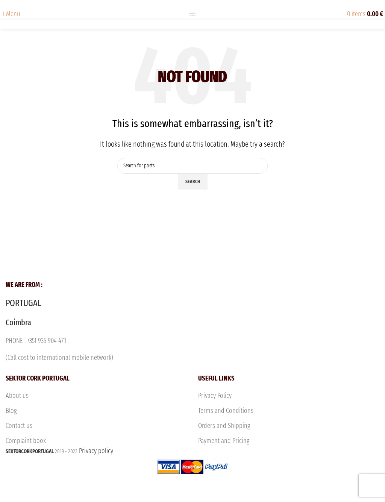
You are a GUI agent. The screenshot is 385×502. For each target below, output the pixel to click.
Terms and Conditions (225, 410)
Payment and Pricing (224, 441)
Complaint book (26, 441)
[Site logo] (192, 13)
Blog (11, 410)
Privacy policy (192, 473)
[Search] (192, 166)
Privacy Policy (215, 395)
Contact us (19, 426)
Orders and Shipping (224, 426)
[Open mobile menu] (11, 14)
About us (17, 395)
